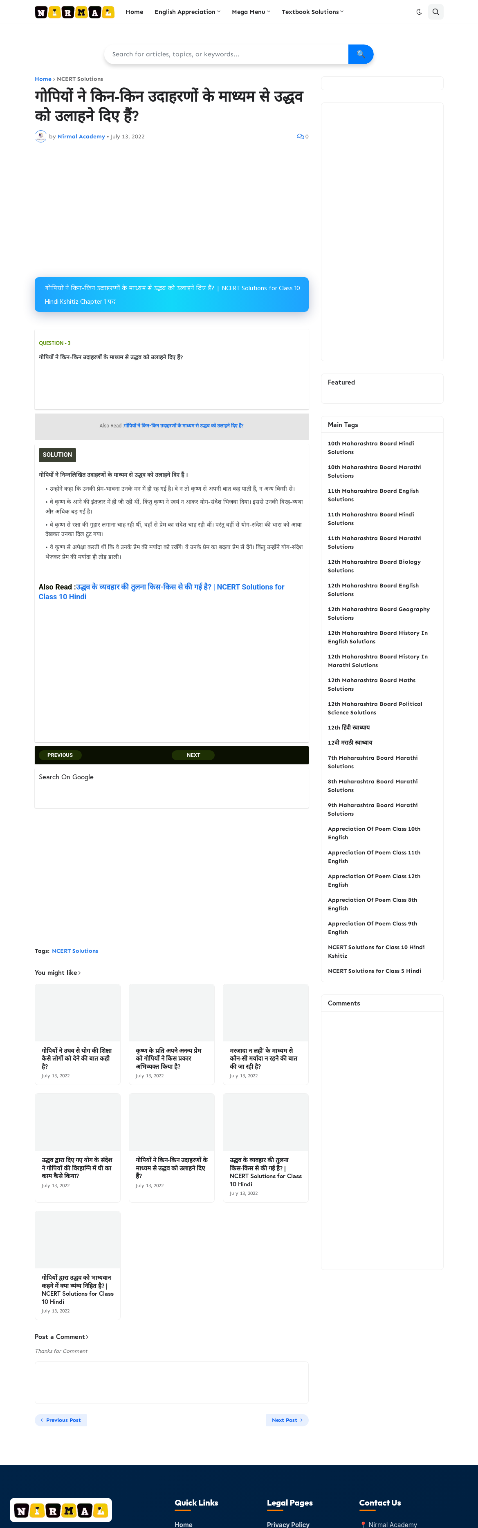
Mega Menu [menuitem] (248, 12)
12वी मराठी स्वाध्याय (350, 742)
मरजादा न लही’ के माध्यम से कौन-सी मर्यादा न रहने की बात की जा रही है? (263, 1058)
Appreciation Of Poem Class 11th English (374, 857)
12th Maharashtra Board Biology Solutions (374, 566)
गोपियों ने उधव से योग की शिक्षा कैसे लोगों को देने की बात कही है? (77, 1058)
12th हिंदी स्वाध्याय (349, 727)
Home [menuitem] (134, 12)
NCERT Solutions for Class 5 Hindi (375, 971)
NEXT (193, 754)
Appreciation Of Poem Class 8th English (372, 904)
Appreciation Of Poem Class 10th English (374, 833)
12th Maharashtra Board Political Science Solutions (375, 708)
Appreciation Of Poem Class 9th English (372, 928)
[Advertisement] (172, 210)
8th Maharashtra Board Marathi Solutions (373, 786)
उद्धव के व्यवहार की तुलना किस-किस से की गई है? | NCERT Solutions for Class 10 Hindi (266, 1171)
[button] (419, 12)
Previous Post (63, 1419)
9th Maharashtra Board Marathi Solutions (373, 809)
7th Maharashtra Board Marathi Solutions (373, 762)
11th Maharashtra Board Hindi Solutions (371, 519)
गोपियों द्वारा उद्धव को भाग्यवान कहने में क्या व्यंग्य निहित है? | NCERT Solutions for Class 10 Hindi (78, 1289)
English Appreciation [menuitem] (185, 12)
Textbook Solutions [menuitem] (310, 12)
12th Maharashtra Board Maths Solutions (371, 684)
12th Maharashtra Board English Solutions (373, 590)
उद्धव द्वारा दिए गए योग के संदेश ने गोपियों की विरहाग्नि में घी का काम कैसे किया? (77, 1167)
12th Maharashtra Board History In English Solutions (378, 637)
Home (43, 79)
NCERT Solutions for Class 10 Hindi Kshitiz (376, 951)
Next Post (284, 1419)
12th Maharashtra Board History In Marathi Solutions (378, 661)
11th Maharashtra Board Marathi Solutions (374, 542)
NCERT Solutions (80, 79)
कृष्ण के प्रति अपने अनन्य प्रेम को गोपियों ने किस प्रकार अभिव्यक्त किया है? (168, 1058)
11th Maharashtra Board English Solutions (373, 495)
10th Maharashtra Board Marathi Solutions (374, 471)
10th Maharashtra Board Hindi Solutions (371, 448)
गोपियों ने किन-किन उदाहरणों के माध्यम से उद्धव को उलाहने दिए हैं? (172, 1167)
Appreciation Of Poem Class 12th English (374, 880)
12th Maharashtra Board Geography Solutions (379, 613)
